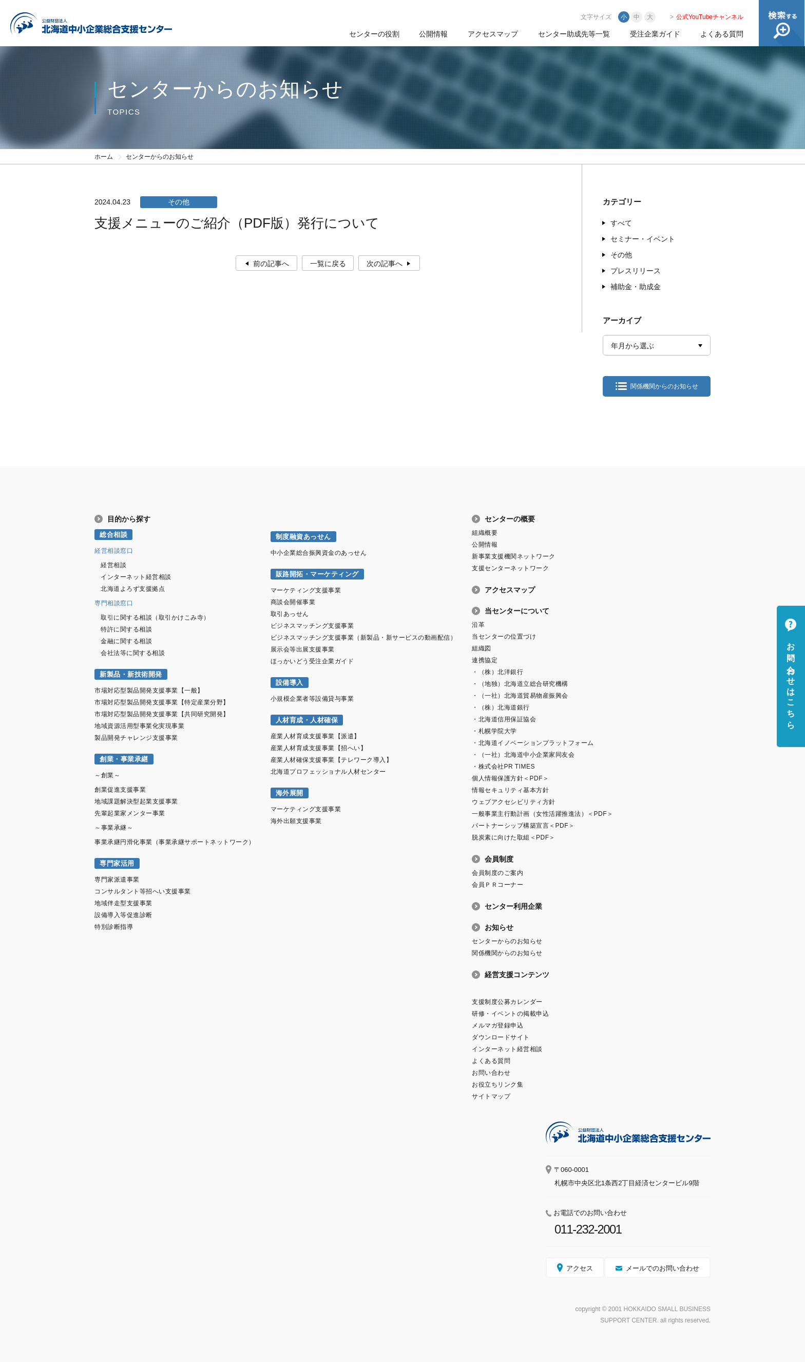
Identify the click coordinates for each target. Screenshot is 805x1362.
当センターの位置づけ (504, 636)
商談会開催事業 (293, 602)
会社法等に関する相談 (133, 653)
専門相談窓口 (113, 603)
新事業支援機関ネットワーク (513, 556)
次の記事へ (384, 263)
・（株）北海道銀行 (501, 707)
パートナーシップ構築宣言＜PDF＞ (523, 825)
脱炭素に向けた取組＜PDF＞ (513, 837)
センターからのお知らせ (507, 941)
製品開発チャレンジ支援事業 (136, 737)
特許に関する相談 (126, 629)
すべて (621, 223)
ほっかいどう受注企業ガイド (312, 661)
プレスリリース (635, 271)
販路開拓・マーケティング (317, 574)
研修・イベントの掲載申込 (510, 1013)
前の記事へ (271, 263)
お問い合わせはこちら (791, 681)
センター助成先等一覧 (574, 34)
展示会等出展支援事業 (303, 649)
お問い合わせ (491, 1072)
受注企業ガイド (655, 34)
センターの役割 (374, 34)
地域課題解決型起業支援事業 (136, 801)
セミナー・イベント (642, 239)
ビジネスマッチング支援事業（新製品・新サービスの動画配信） (364, 637)
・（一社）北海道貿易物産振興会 (520, 695)
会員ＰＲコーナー (497, 884)
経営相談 (113, 565)
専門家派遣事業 (117, 879)
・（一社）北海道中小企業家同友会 (523, 754)
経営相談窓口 (113, 550)
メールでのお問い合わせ (662, 1268)
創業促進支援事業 (120, 789)
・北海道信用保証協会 (504, 719)
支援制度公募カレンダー (507, 1001)
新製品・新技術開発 (131, 674)
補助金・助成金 (635, 287)
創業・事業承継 (124, 759)
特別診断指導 (113, 926)
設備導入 (289, 682)
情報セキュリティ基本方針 (510, 790)
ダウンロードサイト (501, 1037)
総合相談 (113, 534)
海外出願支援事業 (296, 821)
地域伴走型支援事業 (123, 903)
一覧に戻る (328, 263)
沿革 (478, 624)
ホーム (103, 156)
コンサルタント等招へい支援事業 (142, 891)
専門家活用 (117, 863)
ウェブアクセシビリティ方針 (513, 802)
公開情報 (433, 34)
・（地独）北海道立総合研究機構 (520, 683)
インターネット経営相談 (136, 577)
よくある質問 (721, 34)
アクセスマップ (493, 34)
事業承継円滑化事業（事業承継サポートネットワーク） (174, 842)
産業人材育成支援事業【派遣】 (315, 736)
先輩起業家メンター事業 (129, 813)
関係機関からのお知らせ (664, 386)
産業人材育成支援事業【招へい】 (319, 748)
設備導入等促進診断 (123, 915)
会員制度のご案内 (497, 872)
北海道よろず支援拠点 (133, 588)
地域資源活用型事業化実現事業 (139, 726)
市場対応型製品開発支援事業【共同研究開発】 (161, 714)
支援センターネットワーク (510, 568)
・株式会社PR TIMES (503, 766)
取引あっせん (290, 614)
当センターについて (517, 611)
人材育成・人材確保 (307, 720)
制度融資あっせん (303, 536)
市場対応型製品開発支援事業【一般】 (149, 690)
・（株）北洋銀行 (497, 672)
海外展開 (289, 793)
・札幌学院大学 (494, 731)
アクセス (579, 1268)
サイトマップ (491, 1096)
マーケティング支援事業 (306, 590)
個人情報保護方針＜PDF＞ (510, 778)
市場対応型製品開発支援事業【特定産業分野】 (161, 702)
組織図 (481, 648)
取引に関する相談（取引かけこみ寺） (155, 617)
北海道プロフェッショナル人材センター (328, 771)
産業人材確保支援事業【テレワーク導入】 (332, 759)
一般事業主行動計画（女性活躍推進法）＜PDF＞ (542, 813)
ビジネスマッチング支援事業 (312, 625)
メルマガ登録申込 (497, 1025)
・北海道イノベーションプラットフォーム (533, 743)
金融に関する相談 (126, 641)
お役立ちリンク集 (497, 1084)
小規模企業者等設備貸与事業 (312, 698)
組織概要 (484, 532)
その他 (621, 255)
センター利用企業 (513, 906)
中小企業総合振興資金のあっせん (319, 552)
